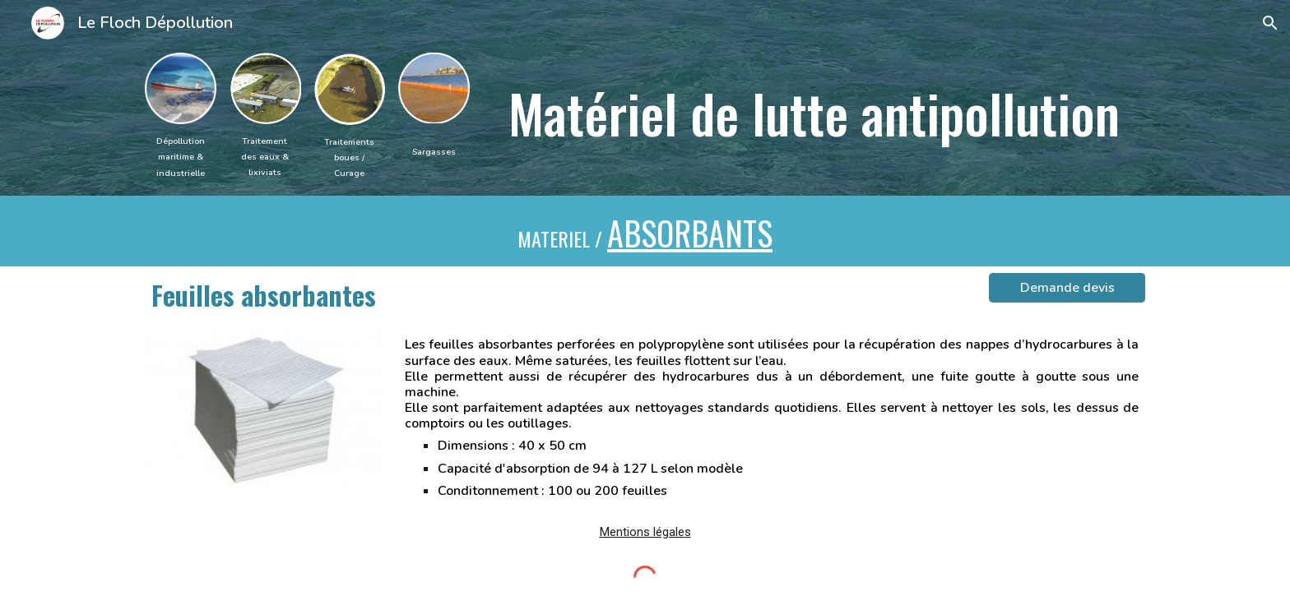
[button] (1270, 23)
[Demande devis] (1067, 288)
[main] (180, 156)
